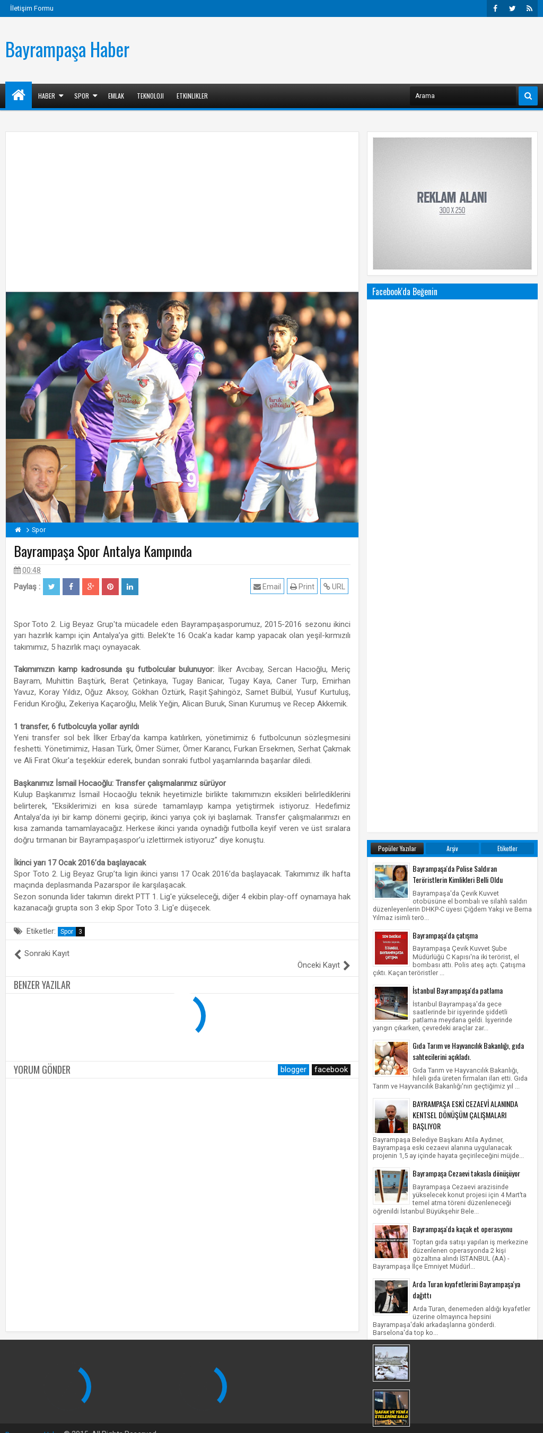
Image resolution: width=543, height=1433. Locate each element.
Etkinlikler (192, 95)
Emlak (116, 95)
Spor (81, 95)
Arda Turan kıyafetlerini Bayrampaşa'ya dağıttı (466, 863)
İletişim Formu (32, 8)
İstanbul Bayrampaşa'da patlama (458, 563)
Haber (46, 95)
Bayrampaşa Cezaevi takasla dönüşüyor (466, 746)
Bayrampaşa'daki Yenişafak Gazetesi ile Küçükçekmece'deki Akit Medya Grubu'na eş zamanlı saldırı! (472, 979)
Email (269, 586)
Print (304, 586)
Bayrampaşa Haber (67, 49)
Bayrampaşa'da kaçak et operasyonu (462, 802)
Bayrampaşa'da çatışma (445, 508)
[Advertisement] (345, 49)
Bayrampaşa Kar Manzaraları (452, 923)
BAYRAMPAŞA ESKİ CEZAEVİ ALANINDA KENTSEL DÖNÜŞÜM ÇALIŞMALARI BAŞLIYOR (465, 688)
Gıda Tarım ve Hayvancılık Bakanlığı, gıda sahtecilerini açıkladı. (468, 624)
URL (336, 586)
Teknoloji (150, 95)
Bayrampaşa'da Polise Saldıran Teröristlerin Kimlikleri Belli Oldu (458, 447)
